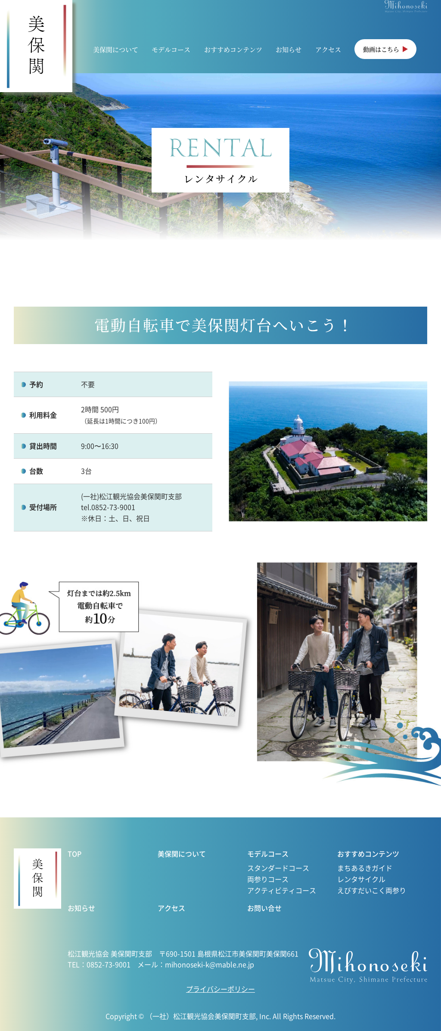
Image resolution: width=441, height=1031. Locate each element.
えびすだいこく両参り (371, 890)
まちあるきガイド (364, 868)
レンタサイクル (361, 879)
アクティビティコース (281, 890)
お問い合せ (264, 908)
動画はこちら (381, 49)
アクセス (328, 49)
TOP (74, 853)
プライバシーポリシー (220, 989)
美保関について (115, 49)
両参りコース (268, 879)
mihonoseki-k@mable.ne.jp (209, 964)
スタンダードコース (278, 868)
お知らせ (288, 49)
